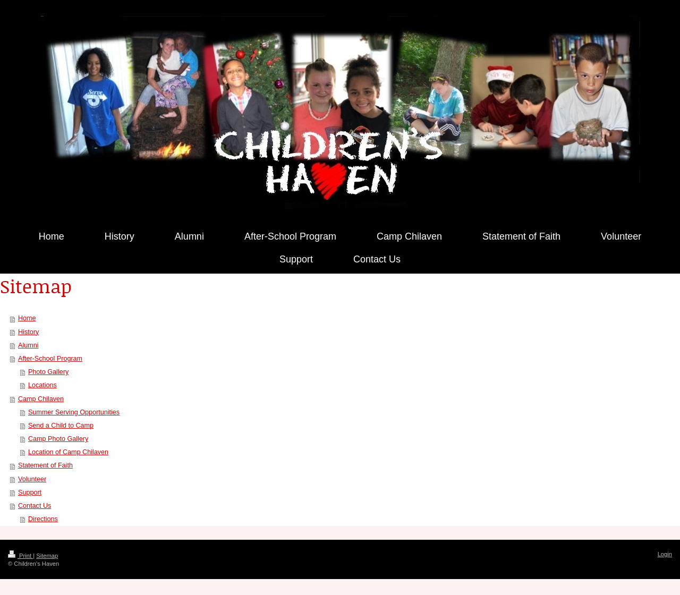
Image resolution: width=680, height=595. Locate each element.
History (28, 332)
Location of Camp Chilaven (68, 452)
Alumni (28, 345)
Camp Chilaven (41, 399)
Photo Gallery (48, 372)
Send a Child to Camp (61, 425)
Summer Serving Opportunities (74, 412)
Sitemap (47, 555)
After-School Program (50, 358)
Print (20, 555)
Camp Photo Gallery (58, 439)
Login (665, 554)
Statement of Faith (45, 465)
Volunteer (32, 479)
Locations (42, 385)
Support (29, 492)
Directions (43, 519)
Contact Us (34, 505)
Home (27, 318)
